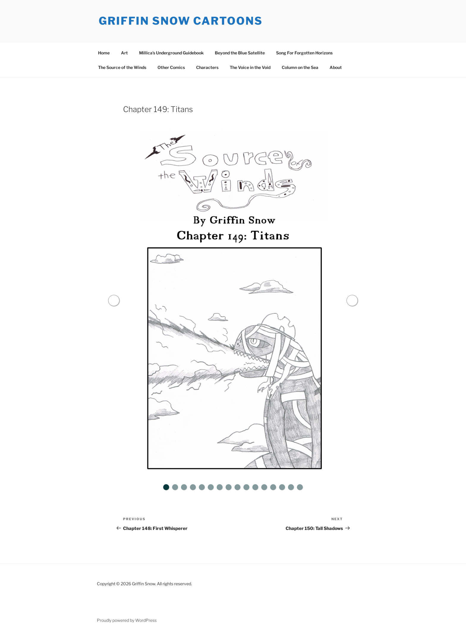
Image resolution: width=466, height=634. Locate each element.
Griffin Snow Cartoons (180, 20)
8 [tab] (229, 487)
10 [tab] (246, 487)
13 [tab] (273, 487)
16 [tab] (300, 487)
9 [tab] (237, 487)
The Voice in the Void (250, 67)
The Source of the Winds (122, 67)
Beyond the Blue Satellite (240, 52)
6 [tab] (211, 487)
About (336, 67)
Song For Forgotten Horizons (304, 52)
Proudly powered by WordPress (127, 620)
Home (104, 52)
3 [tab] (184, 487)
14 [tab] (282, 487)
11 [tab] (255, 487)
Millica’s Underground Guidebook (171, 52)
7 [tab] (220, 487)
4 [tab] (193, 487)
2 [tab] (175, 487)
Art (124, 52)
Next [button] (352, 300)
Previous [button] (113, 300)
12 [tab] (264, 487)
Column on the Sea (300, 67)
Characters (207, 67)
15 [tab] (291, 487)
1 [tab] (166, 487)
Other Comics (171, 67)
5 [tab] (202, 487)
